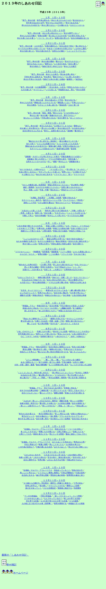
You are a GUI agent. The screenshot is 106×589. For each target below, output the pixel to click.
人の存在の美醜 (64, 403)
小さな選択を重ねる (46, 203)
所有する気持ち (46, 267)
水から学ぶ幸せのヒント (52, 33)
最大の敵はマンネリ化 (68, 141)
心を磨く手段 (45, 265)
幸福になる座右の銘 (61, 228)
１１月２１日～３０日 (53, 452)
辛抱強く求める (70, 388)
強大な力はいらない (35, 64)
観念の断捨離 (41, 365)
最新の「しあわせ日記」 (15, 555)
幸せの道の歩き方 (43, 51)
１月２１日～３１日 (53, 43)
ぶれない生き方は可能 (56, 460)
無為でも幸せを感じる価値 (54, 79)
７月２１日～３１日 (53, 287)
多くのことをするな (29, 432)
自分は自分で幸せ (66, 46)
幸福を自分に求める (30, 308)
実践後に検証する (65, 488)
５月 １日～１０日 (53, 182)
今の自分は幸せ (78, 128)
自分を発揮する (78, 403)
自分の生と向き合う (80, 419)
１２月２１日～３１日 (53, 493)
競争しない (66, 172)
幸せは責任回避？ (39, 282)
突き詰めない (77, 203)
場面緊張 (54, 252)
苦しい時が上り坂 (62, 414)
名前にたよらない (52, 187)
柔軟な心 (77, 126)
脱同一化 (38, 213)
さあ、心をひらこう (25, 331)
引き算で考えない (77, 293)
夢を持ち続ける (27, 321)
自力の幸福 (53, 306)
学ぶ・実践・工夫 (30, 190)
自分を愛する (63, 118)
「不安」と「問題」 (39, 378)
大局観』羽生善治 (38, 198)
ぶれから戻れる (39, 457)
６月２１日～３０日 (53, 249)
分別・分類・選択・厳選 (24, 365)
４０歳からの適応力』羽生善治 (36, 483)
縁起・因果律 (28, 187)
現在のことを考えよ (28, 352)
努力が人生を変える (27, 414)
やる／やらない (81, 265)
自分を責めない (42, 416)
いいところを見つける (76, 213)
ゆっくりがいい (76, 118)
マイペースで (79, 174)
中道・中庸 (44, 190)
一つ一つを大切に (74, 429)
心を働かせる (63, 25)
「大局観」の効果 (54, 198)
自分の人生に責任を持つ (78, 241)
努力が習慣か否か (46, 414)
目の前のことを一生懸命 (60, 419)
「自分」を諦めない (77, 336)
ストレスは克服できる (46, 144)
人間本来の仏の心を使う (74, 270)
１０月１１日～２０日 (53, 398)
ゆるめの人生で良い (29, 375)
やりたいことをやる (75, 319)
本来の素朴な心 (51, 46)
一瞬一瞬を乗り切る (77, 290)
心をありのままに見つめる (55, 455)
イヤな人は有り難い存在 (58, 282)
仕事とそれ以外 (41, 321)
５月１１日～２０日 (53, 195)
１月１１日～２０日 (53, 30)
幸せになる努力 (52, 74)
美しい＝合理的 (76, 401)
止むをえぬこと (60, 447)
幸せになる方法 (26, 103)
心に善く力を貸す (73, 77)
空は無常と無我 (77, 185)
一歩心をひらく (61, 336)
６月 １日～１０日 (53, 223)
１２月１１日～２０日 (53, 480)
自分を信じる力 (79, 457)
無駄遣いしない (64, 103)
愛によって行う (46, 393)
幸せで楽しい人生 (29, 244)
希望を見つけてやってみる (56, 290)
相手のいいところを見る (79, 331)
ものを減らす (26, 90)
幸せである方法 (72, 23)
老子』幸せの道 (28, 20)
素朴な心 (48, 64)
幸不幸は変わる (43, 20)
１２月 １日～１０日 (53, 467)
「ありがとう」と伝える (69, 324)
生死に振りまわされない (71, 187)
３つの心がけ (60, 375)
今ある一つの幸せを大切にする (59, 49)
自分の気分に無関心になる (59, 347)
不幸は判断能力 (67, 473)
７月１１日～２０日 (53, 275)
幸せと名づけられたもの (61, 20)
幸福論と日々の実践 (76, 503)
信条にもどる (78, 432)
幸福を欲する (42, 306)
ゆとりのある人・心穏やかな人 (32, 169)
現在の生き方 (77, 470)
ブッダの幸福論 (30, 496)
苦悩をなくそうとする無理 (72, 190)
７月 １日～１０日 (53, 262)
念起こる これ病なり (53, 270)
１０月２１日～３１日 (53, 411)
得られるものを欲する (31, 25)
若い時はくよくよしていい (63, 373)
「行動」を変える (77, 211)
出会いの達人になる (79, 228)
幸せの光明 (80, 90)
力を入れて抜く (80, 254)
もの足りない (25, 282)
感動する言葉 (25, 295)
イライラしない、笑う (63, 174)
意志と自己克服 (78, 347)
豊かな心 (59, 61)
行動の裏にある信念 (44, 447)
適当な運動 (26, 349)
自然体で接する (46, 336)
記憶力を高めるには (71, 146)
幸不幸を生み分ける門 (35, 23)
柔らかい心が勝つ (48, 128)
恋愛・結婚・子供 (56, 321)
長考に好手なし (31, 486)
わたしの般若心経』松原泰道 (34, 185)
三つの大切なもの (71, 113)
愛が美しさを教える (48, 403)
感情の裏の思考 (44, 277)
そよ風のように (28, 174)
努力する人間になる (26, 419)
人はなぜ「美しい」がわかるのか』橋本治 (40, 401)
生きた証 (54, 324)
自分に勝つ (72, 64)
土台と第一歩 (73, 105)
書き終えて (79, 131)
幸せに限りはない (48, 25)
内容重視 (77, 488)
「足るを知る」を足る (57, 87)
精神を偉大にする (40, 434)
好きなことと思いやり (57, 216)
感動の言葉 (63, 401)
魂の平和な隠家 (42, 475)
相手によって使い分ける (46, 334)
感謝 (55, 162)
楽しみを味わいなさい (48, 311)
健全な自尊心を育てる (56, 239)
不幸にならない (78, 103)
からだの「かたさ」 (28, 254)
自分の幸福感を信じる (80, 38)
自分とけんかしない (30, 393)
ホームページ (15, 572)
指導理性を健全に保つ (75, 475)
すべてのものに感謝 (75, 216)
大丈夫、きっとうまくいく (31, 290)
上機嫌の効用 (65, 308)
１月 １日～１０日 (53, 17)
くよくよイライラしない (76, 51)
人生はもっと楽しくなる (31, 211)
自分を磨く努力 (42, 419)
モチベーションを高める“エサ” (42, 149)
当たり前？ (30, 144)
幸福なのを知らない (53, 295)
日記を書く (48, 213)
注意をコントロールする (36, 162)
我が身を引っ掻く (40, 349)
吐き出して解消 (81, 373)
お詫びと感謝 (78, 362)
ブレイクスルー (69, 200)
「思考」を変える (26, 213)
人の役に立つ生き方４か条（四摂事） (37, 503)
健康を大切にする (57, 319)
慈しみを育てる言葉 (72, 498)
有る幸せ (47, 77)
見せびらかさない (72, 61)
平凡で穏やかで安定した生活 (72, 306)
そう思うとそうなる (58, 390)
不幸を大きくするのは (73, 349)
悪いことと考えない (28, 473)
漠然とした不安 (29, 203)
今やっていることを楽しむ (49, 172)
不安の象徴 (66, 362)
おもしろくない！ (81, 277)
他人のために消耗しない (78, 447)
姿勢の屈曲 (42, 254)
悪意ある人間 (79, 442)
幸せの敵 (44, 115)
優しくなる (31, 324)
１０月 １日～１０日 (53, 385)
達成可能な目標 (62, 149)
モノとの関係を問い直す (58, 365)
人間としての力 (25, 434)
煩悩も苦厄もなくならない (58, 185)
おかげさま (40, 187)
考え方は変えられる (75, 375)
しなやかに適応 (80, 49)
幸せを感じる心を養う (26, 38)
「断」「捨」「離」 (52, 360)
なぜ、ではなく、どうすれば (77, 226)
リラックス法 (66, 254)
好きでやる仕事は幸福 (29, 390)
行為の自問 (79, 473)
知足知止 (79, 79)
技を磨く (43, 486)
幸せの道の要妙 (47, 61)
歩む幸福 (66, 295)
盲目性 (73, 149)
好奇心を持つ (44, 244)
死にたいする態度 (56, 434)
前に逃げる (24, 378)
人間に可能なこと (64, 432)
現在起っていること (62, 470)
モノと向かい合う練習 (71, 360)
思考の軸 (41, 460)
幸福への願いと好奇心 (55, 226)
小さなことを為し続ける (48, 105)
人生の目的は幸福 (79, 295)
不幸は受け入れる (48, 118)
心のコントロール (77, 25)
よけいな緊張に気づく (82, 252)
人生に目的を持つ (79, 334)
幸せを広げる (70, 100)
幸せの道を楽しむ (27, 51)
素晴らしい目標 (73, 486)
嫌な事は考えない (46, 375)
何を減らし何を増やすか (30, 128)
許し (49, 162)
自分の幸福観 (40, 216)
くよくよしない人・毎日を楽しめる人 (33, 373)
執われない (54, 190)
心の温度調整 (40, 87)
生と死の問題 (43, 324)
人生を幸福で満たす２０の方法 (29, 226)
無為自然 (63, 105)
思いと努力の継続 (31, 267)
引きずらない (60, 213)
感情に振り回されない (75, 321)
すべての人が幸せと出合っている (31, 49)
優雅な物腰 (58, 393)
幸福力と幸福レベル (77, 231)
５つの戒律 (73, 501)
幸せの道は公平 (64, 128)
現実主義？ (72, 159)
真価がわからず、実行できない (62, 115)
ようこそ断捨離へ (33, 360)
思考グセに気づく (45, 293)
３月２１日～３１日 (53, 123)
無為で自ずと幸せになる (52, 66)
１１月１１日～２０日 (53, 439)
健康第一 (70, 79)
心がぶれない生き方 (32, 455)
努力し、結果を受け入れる (55, 131)
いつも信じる (51, 90)
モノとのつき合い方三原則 (81, 365)
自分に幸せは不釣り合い (57, 280)
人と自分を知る (60, 64)
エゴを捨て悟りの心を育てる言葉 (53, 501)
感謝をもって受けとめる (30, 231)
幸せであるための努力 (53, 388)
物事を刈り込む (55, 349)
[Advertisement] (29, 532)
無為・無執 (46, 113)
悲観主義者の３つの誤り (71, 157)
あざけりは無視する (46, 241)
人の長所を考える (73, 444)
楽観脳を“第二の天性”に (37, 159)
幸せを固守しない (71, 33)
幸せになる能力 (70, 66)
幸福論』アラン (28, 306)
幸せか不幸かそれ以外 (32, 79)
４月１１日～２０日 (53, 154)
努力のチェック (28, 416)
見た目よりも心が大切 (58, 36)
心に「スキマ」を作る (30, 336)
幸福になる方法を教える (74, 393)
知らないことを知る (31, 118)
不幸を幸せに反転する (33, 77)
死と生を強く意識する (77, 378)
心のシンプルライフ (26, 277)
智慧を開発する (60, 503)
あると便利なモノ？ (29, 362)
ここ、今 (76, 267)
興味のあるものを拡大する (36, 146)
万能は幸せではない (75, 460)
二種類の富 (44, 390)
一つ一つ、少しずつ (45, 38)
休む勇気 (54, 416)
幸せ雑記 (9, 564)
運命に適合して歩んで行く (76, 434)
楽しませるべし (30, 311)
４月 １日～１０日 (53, 138)
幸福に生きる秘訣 (60, 231)
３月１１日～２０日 (53, 110)
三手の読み (78, 483)
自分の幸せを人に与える (32, 131)
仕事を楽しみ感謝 (44, 228)
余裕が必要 (42, 36)
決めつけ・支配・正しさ (62, 277)
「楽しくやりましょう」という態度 (67, 496)
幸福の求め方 (37, 295)
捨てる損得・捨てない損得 (49, 362)
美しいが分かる (48, 406)
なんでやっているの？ (53, 498)
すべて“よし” (38, 90)
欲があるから (78, 20)
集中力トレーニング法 (52, 200)
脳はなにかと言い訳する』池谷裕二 (43, 141)
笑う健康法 (77, 308)
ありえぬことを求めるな (62, 442)
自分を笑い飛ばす (61, 293)
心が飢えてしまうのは (63, 126)
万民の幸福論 (45, 496)
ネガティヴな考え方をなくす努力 (45, 157)
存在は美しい (81, 406)
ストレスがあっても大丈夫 (67, 144)
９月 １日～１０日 (53, 344)
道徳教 (70, 131)
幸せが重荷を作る (75, 280)
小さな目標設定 (49, 488)
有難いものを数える (47, 432)
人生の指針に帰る (74, 455)
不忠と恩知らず (30, 444)
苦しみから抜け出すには (63, 265)
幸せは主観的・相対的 (58, 378)
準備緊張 (36, 252)
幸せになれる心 (46, 126)
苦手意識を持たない (26, 334)
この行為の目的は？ (26, 447)
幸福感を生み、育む (66, 90)
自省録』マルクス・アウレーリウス (38, 429)
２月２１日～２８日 (53, 84)
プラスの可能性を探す (57, 159)
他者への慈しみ (25, 457)
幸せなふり (62, 162)
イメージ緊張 (65, 252)
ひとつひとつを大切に (49, 308)
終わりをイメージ (63, 203)
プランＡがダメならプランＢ (71, 416)
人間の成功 (46, 231)
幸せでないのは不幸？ (55, 23)
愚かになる (57, 113)
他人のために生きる (44, 174)
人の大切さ (38, 46)
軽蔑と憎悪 (43, 444)
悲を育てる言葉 (32, 501)
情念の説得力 (41, 347)
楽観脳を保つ (74, 162)
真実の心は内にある (78, 282)
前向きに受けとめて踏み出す (56, 211)
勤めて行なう (58, 77)
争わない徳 (34, 115)
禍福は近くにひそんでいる (45, 103)
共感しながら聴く (44, 331)
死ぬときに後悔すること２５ (35, 319)
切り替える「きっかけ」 (76, 169)
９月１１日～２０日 (53, 357)
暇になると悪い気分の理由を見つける (53, 352)
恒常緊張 (45, 252)
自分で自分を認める (75, 239)
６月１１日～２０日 (53, 236)
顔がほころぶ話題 (60, 331)
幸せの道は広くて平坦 (54, 100)
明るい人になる (64, 334)
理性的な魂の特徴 (57, 475)
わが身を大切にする (76, 36)
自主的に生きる (28, 475)
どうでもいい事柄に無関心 (48, 473)
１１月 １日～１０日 (53, 426)
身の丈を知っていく (33, 488)
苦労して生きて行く (76, 390)
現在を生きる (60, 429)
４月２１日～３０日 (53, 166)
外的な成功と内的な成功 (61, 244)
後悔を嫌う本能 (55, 146)
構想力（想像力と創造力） (61, 483)
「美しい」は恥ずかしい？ (29, 406)
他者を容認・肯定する (29, 403)
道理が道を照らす (62, 38)
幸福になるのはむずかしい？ (70, 311)
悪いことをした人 (56, 444)
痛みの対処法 (61, 241)
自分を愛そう (78, 244)
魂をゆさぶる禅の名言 (28, 265)
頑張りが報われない (79, 414)
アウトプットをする (57, 486)
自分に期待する (29, 460)
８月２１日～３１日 (53, 329)
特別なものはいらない (76, 87)
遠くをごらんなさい (78, 352)
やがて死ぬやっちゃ (63, 267)
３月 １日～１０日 (53, 97)
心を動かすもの (79, 172)
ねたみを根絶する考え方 (26, 241)
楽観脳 (28, 157)
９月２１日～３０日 (53, 370)
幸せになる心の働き (28, 36)
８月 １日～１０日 (53, 303)
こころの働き (54, 254)
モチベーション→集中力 (31, 200)
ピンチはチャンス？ (28, 293)
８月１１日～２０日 (53, 316)
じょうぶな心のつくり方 (33, 239)
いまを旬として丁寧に (26, 228)
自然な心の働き (58, 51)
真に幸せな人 (80, 46)
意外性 (80, 200)
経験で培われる (69, 198)
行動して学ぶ (27, 216)
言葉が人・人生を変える (32, 270)
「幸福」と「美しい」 (66, 406)
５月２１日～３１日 (53, 208)
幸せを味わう (35, 66)
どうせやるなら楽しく (33, 498)
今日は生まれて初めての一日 (33, 280)
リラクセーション (22, 252)
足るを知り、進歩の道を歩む (59, 457)
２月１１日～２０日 (53, 71)
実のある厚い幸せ (67, 74)
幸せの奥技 (31, 105)
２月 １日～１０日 (53, 58)
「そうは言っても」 (57, 169)
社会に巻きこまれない (28, 172)
